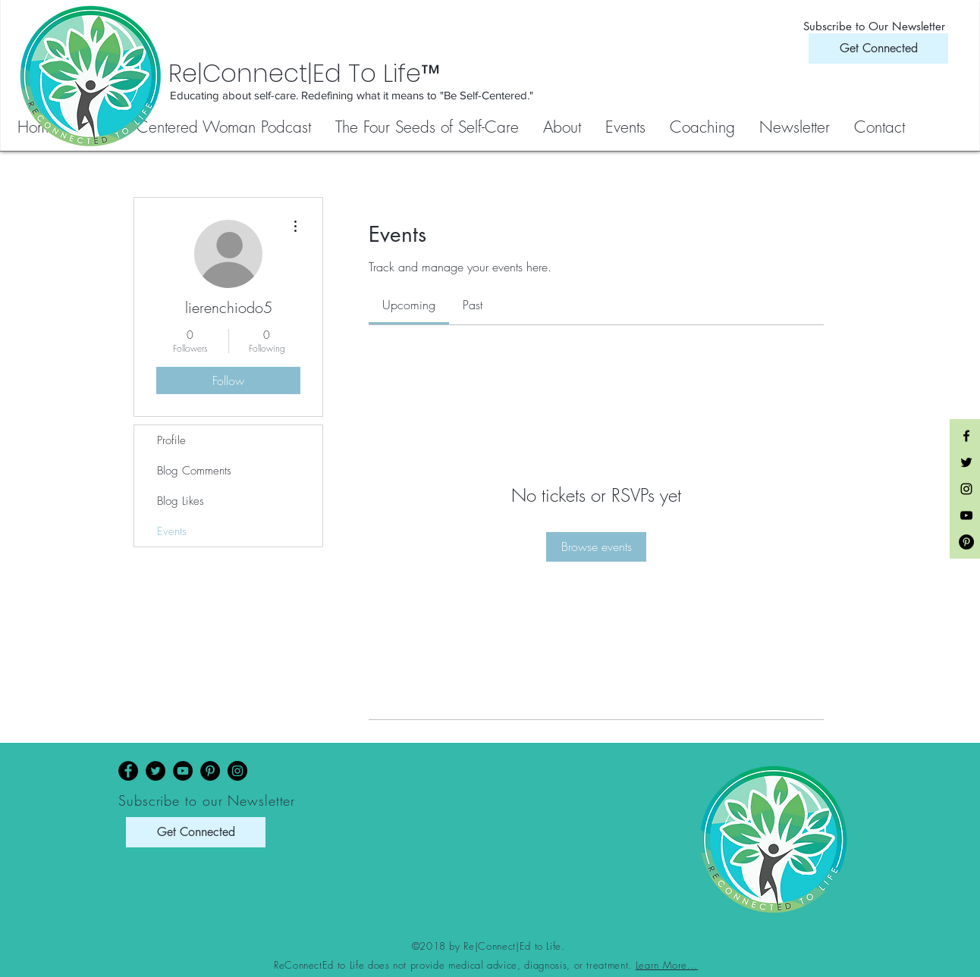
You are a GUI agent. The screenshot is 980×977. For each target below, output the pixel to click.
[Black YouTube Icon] (966, 515)
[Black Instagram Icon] (966, 488)
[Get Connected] (878, 48)
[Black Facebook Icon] (966, 435)
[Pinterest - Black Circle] (966, 542)
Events (172, 531)
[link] (408, 304)
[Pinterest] (210, 771)
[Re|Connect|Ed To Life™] (379, 73)
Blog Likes (180, 501)
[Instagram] (237, 771)
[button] (428, 127)
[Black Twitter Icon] (966, 462)
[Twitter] (155, 771)
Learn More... (667, 965)
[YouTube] (183, 771)
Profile (171, 440)
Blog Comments (194, 470)
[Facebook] (128, 771)
